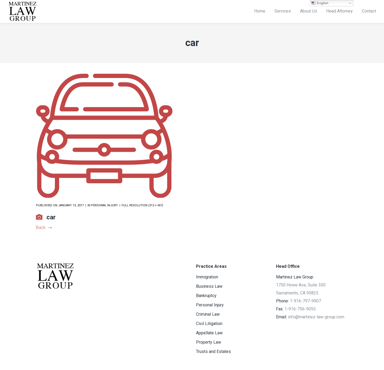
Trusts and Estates (213, 351)
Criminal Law (208, 314)
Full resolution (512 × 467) (142, 205)
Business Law (209, 286)
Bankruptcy (206, 295)
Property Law (208, 342)
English (319, 3)
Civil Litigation (209, 323)
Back (43, 227)
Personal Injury (104, 205)
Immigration (207, 276)
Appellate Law (209, 332)
